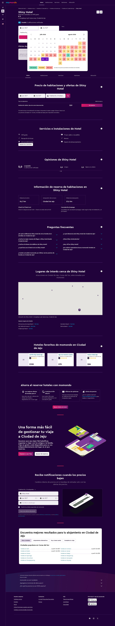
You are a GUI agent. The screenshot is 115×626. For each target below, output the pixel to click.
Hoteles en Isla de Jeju (55, 8)
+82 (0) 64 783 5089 (24, 20)
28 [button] (35, 59)
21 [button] (35, 55)
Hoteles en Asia (31, 8)
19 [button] (54, 51)
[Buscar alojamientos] (3, 11)
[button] (3, 2)
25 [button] (51, 55)
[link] (60, 407)
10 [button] (47, 47)
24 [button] (47, 55)
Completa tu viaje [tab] (69, 540)
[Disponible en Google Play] (92, 599)
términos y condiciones (45, 514)
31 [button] (47, 59)
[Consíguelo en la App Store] (92, 603)
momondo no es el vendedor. (61, 580)
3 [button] (60, 47)
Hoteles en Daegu (65, 553)
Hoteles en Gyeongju (26, 555)
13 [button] (31, 51)
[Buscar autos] (3, 14)
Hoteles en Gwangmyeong (28, 560)
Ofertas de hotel (22, 8)
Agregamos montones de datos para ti (61, 583)
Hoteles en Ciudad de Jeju (68, 8)
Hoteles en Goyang (66, 560)
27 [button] (31, 59)
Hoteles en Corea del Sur (42, 8)
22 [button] (39, 55)
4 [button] (50, 43)
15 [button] (39, 51)
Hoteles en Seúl (25, 548)
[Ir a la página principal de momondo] (11, 2)
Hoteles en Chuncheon (27, 558)
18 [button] (50, 51)
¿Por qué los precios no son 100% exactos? (61, 586)
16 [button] (43, 51)
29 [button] (39, 59)
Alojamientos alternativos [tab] (40, 540)
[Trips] (3, 19)
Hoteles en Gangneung (67, 555)
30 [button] (43, 59)
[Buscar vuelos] (3, 7)
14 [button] (35, 51)
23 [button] (43, 55)
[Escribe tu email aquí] (40, 503)
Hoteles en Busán (25, 551)
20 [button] (31, 55)
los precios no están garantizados (57, 575)
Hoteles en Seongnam (66, 558)
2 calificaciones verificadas (35, 22)
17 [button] (46, 51)
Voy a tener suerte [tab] (56, 540)
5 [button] (54, 43)
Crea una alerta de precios (89, 396)
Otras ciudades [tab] (26, 540)
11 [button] (50, 47)
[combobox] (39, 493)
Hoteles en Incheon (66, 548)
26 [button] (55, 55)
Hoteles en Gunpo (25, 553)
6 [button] (72, 47)
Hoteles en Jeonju (65, 551)
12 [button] (54, 47)
